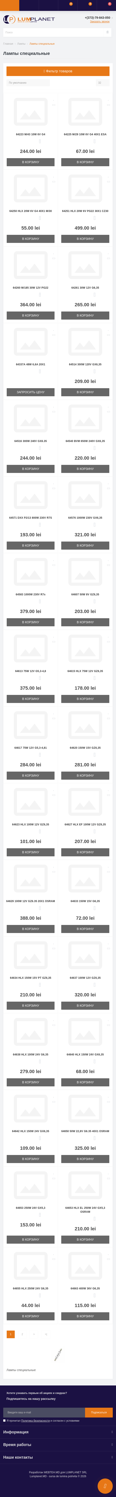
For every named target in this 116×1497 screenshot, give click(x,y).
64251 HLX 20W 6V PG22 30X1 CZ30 (85, 211)
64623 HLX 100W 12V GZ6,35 (30, 824)
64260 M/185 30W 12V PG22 (30, 287)
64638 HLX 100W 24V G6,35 (30, 1054)
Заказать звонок (100, 21)
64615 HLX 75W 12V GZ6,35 (85, 671)
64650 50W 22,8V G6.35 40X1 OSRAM (85, 1131)
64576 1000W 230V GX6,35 (85, 517)
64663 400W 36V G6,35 (85, 1288)
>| (46, 1334)
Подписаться (99, 1412)
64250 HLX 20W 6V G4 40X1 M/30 (30, 211)
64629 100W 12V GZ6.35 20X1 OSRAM (30, 901)
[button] (48, 5)
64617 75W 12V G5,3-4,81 (30, 747)
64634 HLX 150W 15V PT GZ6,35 (30, 977)
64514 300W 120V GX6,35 (85, 364)
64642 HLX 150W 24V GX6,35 (30, 1131)
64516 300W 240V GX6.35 (30, 441)
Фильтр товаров (58, 71)
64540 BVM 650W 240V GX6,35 (85, 441)
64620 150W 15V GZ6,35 (85, 747)
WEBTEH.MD (52, 1472)
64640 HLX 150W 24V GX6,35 (85, 1054)
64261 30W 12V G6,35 (85, 287)
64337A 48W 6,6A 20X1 (30, 364)
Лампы (21, 43)
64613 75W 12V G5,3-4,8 (30, 671)
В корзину (30, 162)
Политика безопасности (35, 1420)
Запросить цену (30, 392)
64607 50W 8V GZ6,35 (85, 594)
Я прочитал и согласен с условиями (43, 1420)
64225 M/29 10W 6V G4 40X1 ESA (85, 134)
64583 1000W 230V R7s (30, 594)
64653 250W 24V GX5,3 (30, 1207)
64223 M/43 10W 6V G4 (30, 134)
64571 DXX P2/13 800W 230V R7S (30, 517)
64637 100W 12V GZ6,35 (85, 977)
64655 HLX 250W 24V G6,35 (30, 1288)
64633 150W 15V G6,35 (85, 901)
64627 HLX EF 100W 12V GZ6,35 (85, 824)
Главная (8, 43)
